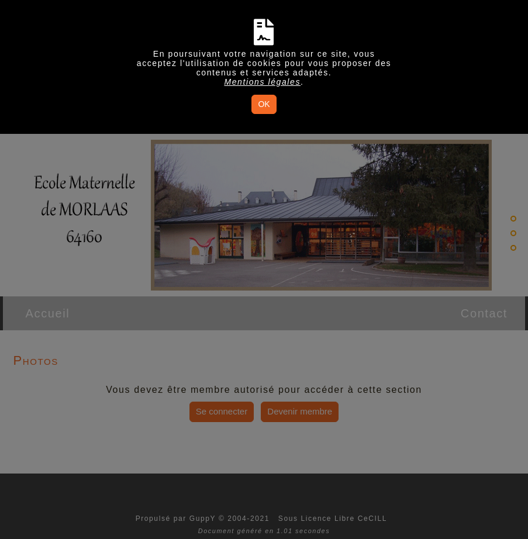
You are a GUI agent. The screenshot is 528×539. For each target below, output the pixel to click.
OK (264, 104)
